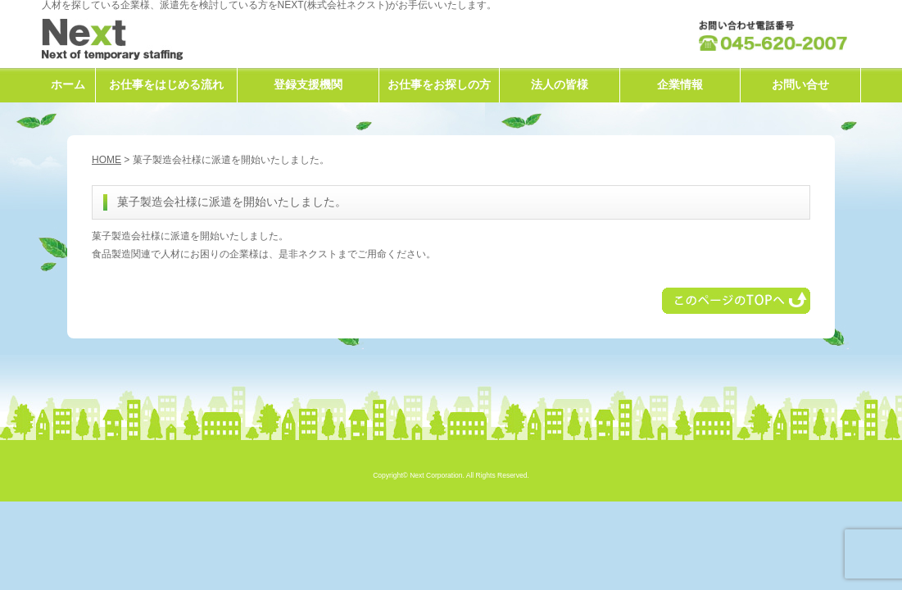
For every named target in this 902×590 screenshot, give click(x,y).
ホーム (68, 84)
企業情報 (680, 84)
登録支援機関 (308, 84)
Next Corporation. (437, 475)
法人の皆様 (559, 84)
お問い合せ (800, 84)
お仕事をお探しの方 (439, 84)
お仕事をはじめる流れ (166, 84)
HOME (106, 160)
